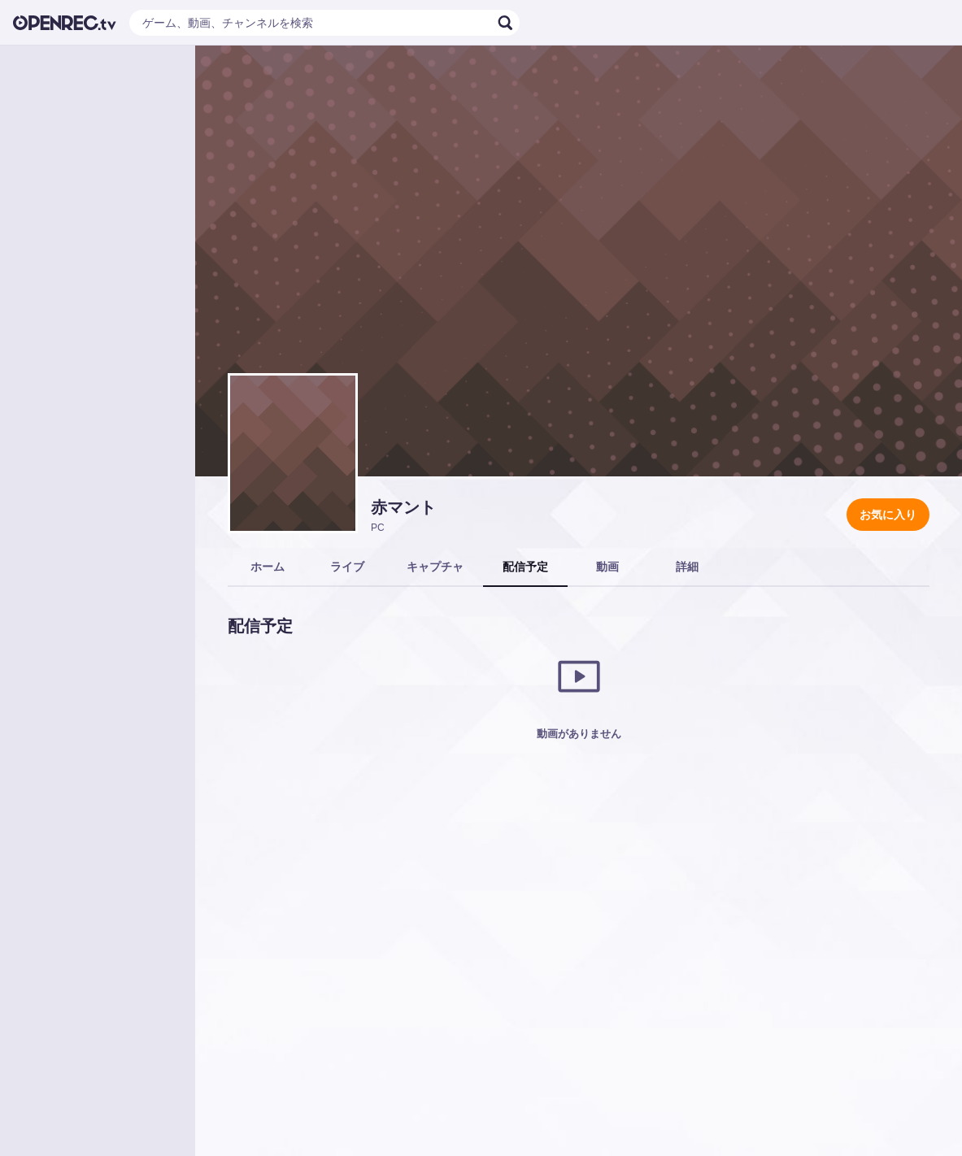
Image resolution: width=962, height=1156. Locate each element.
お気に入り (888, 514)
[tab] (267, 567)
